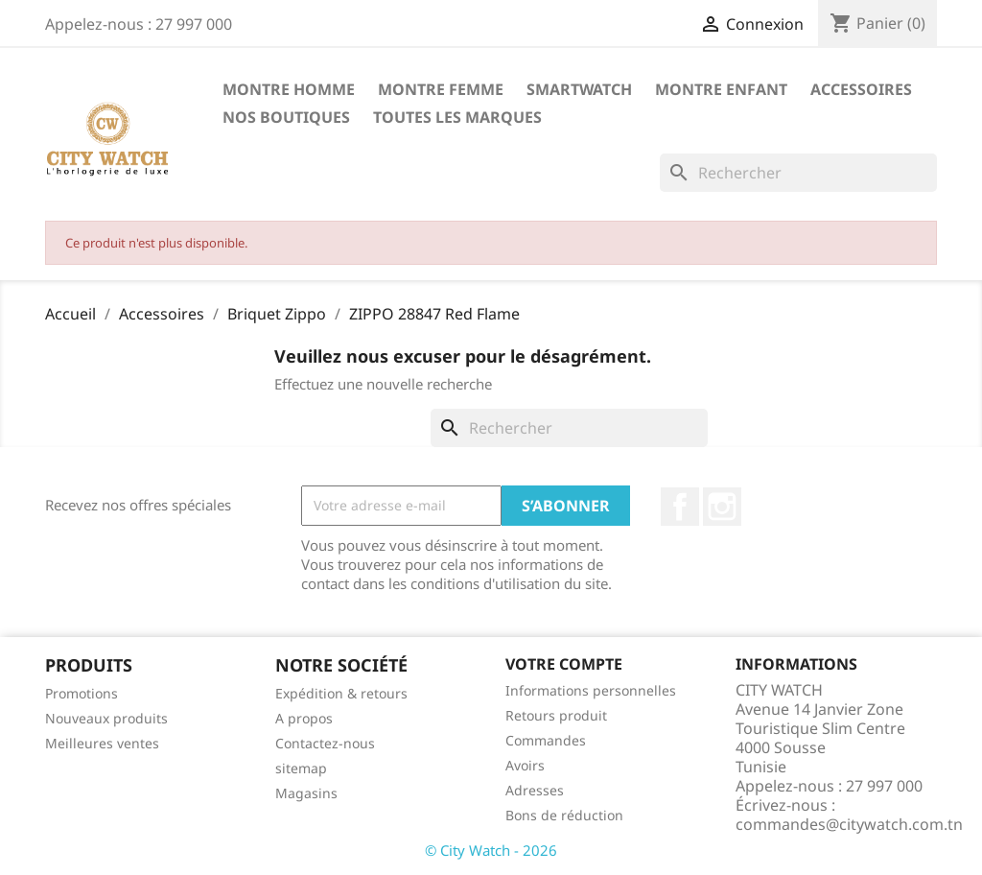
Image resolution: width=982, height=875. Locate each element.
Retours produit (556, 715)
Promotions (81, 693)
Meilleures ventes (102, 743)
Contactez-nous (325, 743)
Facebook (680, 506)
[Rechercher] (798, 173)
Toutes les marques (457, 117)
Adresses (534, 790)
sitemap (301, 768)
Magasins (306, 793)
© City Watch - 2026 (491, 850)
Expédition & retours (341, 693)
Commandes (545, 740)
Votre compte (563, 663)
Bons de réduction (564, 815)
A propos (304, 718)
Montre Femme (440, 89)
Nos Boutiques (286, 117)
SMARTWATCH (579, 89)
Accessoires (861, 89)
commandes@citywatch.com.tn (849, 824)
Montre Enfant (721, 89)
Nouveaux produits (106, 718)
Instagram (722, 506)
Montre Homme (288, 89)
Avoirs (525, 765)
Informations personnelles (590, 690)
